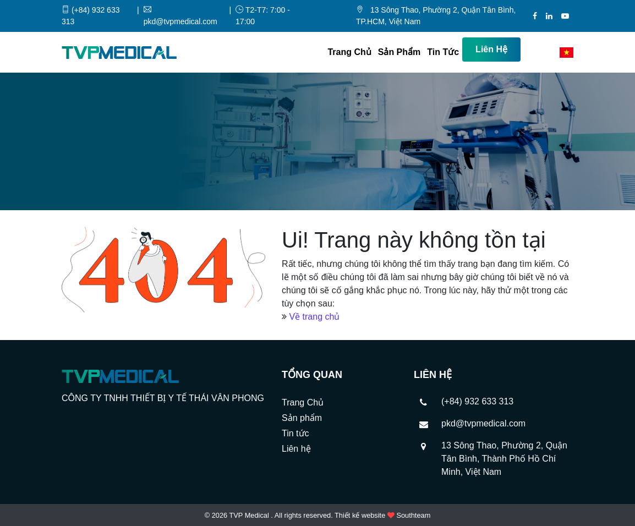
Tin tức (443, 52)
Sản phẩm (399, 52)
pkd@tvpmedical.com (483, 423)
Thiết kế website (360, 515)
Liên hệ (491, 49)
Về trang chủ (314, 316)
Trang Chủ (349, 52)
